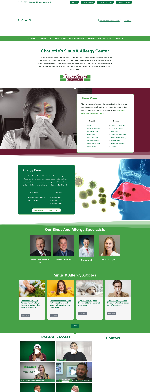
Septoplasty (115, 122)
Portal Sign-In (88, 2)
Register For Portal (105, 2)
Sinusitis (90, 107)
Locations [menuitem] (42, 20)
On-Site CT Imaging (118, 107)
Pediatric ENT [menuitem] (60, 20)
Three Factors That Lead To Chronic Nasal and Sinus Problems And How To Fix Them (60, 285)
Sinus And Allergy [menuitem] (76, 20)
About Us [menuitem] (119, 20)
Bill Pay (74, 2)
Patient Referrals (124, 2)
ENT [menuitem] (50, 20)
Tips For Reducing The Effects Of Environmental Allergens (89, 284)
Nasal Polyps (91, 128)
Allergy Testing (57, 179)
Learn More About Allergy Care (46, 191)
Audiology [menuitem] (91, 20)
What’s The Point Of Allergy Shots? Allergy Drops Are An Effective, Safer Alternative (30, 285)
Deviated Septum (93, 122)
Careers (127, 10)
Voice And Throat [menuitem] (105, 20)
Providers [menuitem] (31, 20)
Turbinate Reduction (118, 125)
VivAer (113, 128)
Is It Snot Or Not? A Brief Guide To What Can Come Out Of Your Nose (118, 284)
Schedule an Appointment (109, 10)
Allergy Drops (57, 182)
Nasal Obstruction (93, 125)
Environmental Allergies (36, 179)
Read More (25, 297)
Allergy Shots (57, 185)
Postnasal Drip (92, 119)
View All (75, 307)
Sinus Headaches (93, 110)
